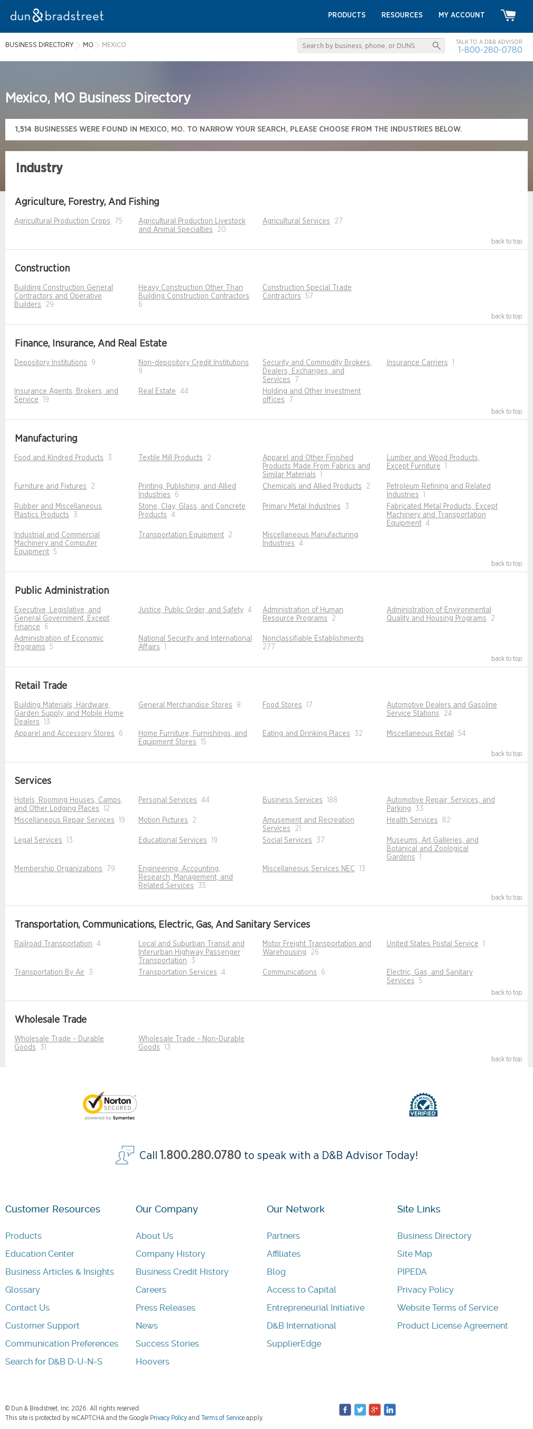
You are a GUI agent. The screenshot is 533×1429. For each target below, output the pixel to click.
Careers (151, 1290)
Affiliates (284, 1254)
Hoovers (153, 1362)
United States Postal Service (433, 944)
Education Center (39, 1254)
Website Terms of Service (447, 1308)
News (147, 1326)
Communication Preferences (61, 1344)
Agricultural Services (296, 221)
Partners (283, 1236)
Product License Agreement (452, 1326)
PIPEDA (412, 1272)
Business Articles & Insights (59, 1272)
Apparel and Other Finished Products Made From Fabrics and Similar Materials (316, 466)
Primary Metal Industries (302, 506)
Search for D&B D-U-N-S (53, 1362)
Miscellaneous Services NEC (309, 869)
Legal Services (38, 840)
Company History (170, 1254)
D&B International (301, 1326)
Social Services (287, 840)
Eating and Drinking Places (306, 733)
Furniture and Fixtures (50, 486)
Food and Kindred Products (59, 458)
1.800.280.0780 (200, 1156)
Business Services (293, 800)
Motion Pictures (163, 820)
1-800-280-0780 (490, 49)
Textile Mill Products (170, 458)
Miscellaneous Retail (420, 733)
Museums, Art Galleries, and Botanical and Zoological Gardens (433, 849)
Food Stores (282, 705)
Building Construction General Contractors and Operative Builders (63, 296)
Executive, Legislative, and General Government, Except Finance (61, 618)
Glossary (22, 1290)
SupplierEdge (294, 1344)
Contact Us (27, 1308)
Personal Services (167, 800)
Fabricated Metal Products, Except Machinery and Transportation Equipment (442, 515)
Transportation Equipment (181, 535)
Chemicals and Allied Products (312, 486)
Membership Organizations (58, 869)
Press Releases (165, 1308)
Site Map (414, 1254)
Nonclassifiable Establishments (313, 638)
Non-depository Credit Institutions (193, 363)
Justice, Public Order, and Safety (191, 610)
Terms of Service (223, 1418)
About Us (154, 1236)
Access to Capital (301, 1290)
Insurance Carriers (417, 363)
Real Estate (157, 391)
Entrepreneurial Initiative (315, 1308)
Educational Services (172, 840)
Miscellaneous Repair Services (64, 820)
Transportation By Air (49, 972)
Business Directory (434, 1236)
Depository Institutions (50, 363)
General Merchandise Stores (185, 705)
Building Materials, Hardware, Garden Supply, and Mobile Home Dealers (69, 714)
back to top (506, 241)
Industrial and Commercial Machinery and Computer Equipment (57, 543)
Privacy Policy (425, 1290)
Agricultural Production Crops (62, 221)
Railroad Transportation (53, 944)
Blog (276, 1272)
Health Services (412, 820)
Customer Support (42, 1326)
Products (23, 1236)
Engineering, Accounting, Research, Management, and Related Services (185, 877)
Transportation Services (177, 972)
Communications (290, 972)
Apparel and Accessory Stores (64, 733)
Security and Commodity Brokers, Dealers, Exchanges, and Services (317, 371)
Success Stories (167, 1344)
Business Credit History (182, 1272)
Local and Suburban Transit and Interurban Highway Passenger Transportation (191, 952)
